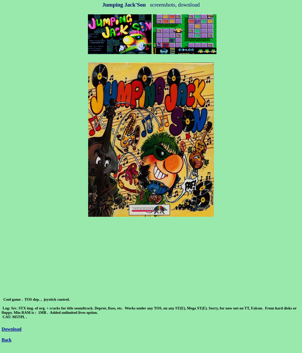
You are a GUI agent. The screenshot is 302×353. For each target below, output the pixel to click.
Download (11, 329)
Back (7, 339)
